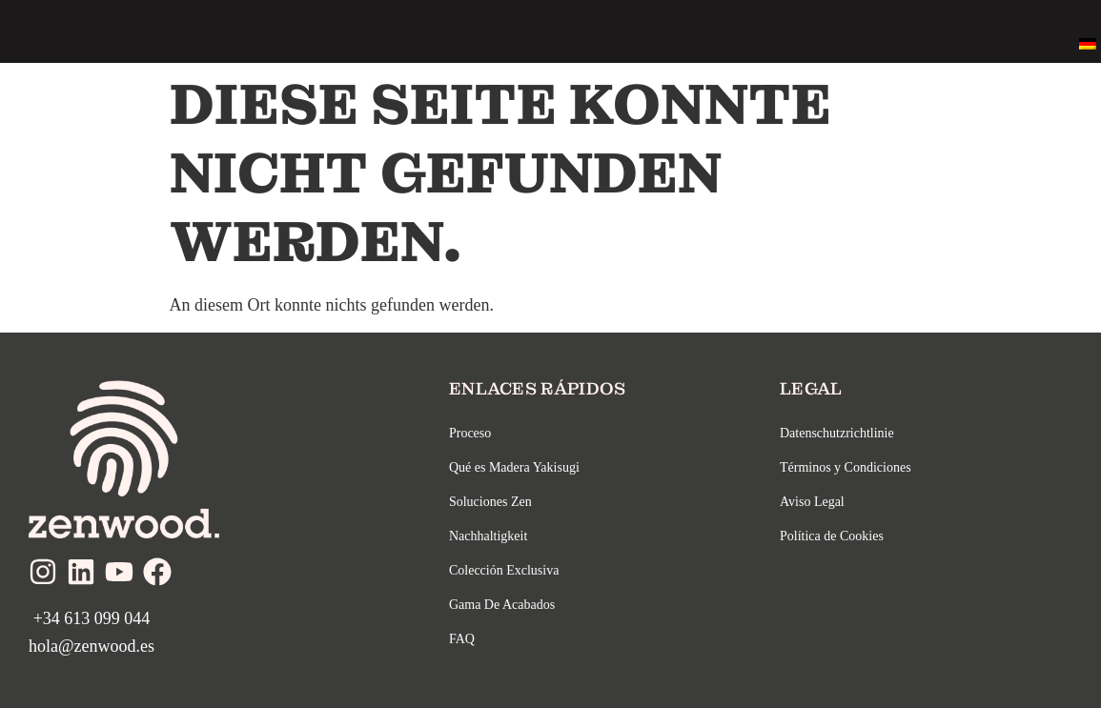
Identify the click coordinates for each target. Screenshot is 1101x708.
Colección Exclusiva (504, 570)
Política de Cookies (832, 536)
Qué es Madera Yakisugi (514, 467)
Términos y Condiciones (845, 467)
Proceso (470, 433)
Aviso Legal (812, 502)
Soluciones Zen (490, 502)
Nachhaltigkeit (488, 536)
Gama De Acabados (502, 604)
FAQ (462, 639)
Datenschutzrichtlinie (837, 433)
